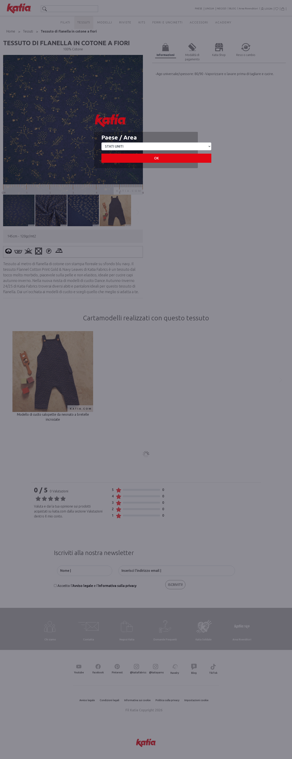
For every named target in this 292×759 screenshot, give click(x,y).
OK (156, 158)
